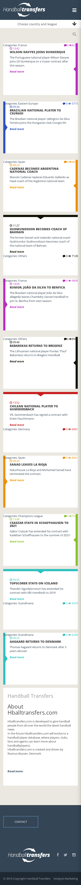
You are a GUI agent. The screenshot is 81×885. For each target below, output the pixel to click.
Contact (20, 822)
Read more (17, 252)
